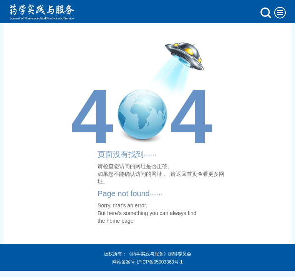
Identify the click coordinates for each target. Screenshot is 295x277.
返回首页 (186, 174)
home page (119, 221)
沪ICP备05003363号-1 (160, 262)
